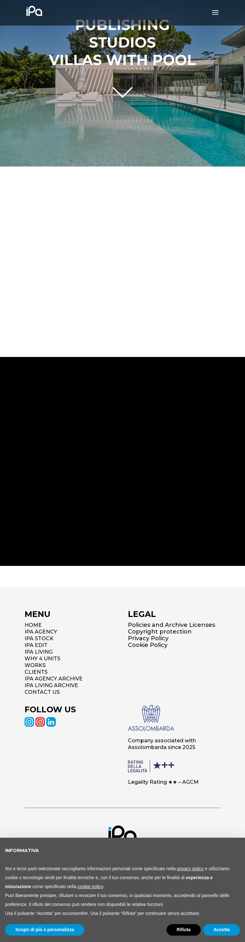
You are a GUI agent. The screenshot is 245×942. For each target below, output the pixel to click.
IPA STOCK (39, 638)
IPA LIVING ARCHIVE (51, 685)
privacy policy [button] (190, 868)
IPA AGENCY (41, 632)
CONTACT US (42, 692)
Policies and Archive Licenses (171, 624)
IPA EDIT (36, 645)
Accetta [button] (221, 929)
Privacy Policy (148, 638)
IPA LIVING (39, 652)
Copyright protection (160, 631)
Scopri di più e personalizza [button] (44, 929)
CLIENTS (36, 672)
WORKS (35, 665)
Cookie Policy (147, 645)
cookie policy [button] (90, 886)
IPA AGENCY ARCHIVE (54, 679)
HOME (33, 625)
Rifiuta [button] (184, 929)
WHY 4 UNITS (42, 659)
